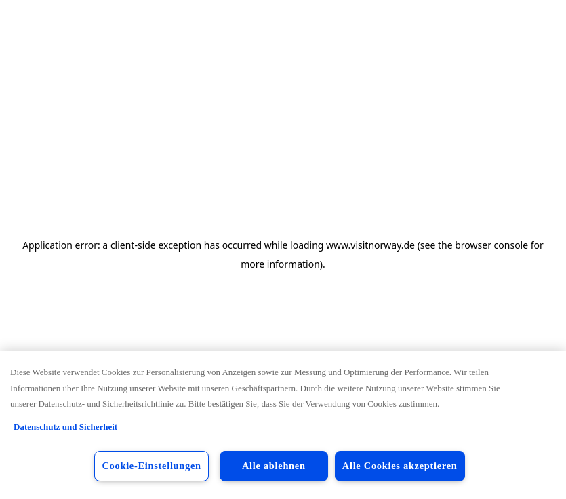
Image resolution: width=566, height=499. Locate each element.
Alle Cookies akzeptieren (400, 465)
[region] (283, 425)
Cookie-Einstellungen (151, 465)
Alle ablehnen (274, 465)
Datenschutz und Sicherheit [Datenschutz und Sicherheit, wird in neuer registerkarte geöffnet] (65, 427)
